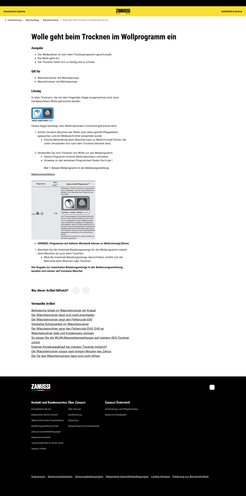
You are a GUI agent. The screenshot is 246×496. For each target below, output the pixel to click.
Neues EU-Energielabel (116, 414)
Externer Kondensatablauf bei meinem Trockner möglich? (69, 347)
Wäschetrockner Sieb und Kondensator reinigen (62, 333)
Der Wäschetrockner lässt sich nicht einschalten (62, 315)
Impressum (38, 476)
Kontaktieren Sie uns (41, 409)
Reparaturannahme (41, 437)
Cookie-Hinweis (160, 476)
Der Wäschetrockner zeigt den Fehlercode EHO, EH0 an (67, 328)
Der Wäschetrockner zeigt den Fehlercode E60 (61, 319)
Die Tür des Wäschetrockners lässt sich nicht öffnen (65, 356)
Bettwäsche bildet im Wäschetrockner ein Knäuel (63, 310)
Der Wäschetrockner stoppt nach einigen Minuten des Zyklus (71, 351)
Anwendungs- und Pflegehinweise (121, 409)
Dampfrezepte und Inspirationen (83, 426)
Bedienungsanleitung (43, 174)
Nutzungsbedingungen (89, 476)
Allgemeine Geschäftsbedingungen (127, 476)
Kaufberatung (75, 414)
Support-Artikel (38, 448)
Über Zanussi (74, 409)
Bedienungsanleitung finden (45, 426)
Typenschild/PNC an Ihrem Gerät (47, 443)
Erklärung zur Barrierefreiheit (190, 476)
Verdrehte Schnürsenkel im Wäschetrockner (60, 324)
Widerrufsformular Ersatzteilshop (47, 420)
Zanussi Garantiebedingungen (46, 431)
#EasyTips (73, 420)
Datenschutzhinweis (60, 476)
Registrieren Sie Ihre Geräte (44, 414)
